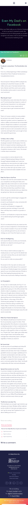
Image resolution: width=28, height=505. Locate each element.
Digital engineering (7, 436)
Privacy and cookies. (14, 478)
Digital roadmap (7, 434)
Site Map (14, 474)
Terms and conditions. (14, 476)
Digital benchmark (7, 431)
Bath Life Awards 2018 (14, 460)
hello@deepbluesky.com (14, 467)
